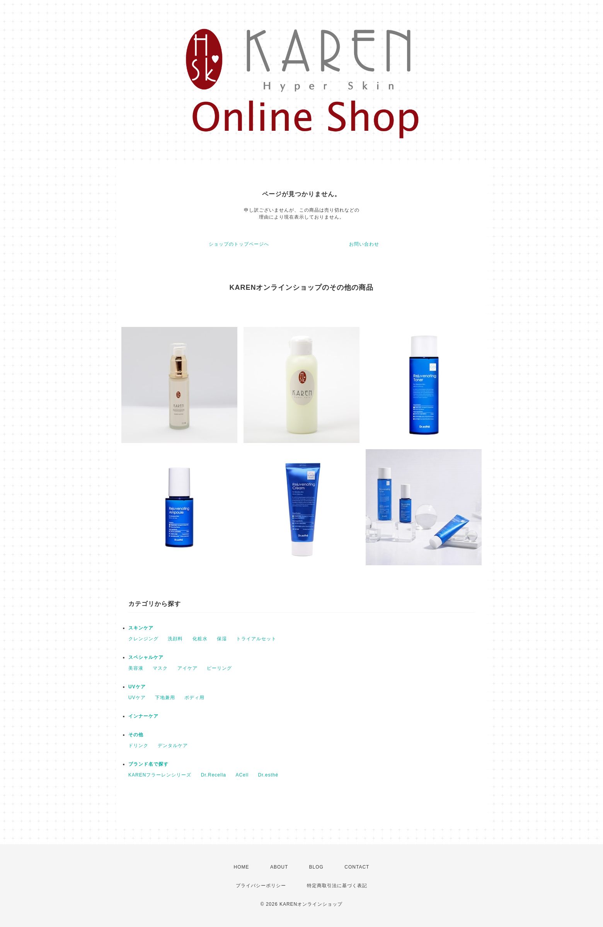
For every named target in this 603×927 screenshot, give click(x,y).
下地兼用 (165, 697)
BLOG (316, 867)
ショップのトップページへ (239, 244)
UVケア (137, 686)
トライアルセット (256, 638)
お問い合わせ (364, 244)
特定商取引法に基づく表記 (337, 885)
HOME (241, 867)
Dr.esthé (268, 775)
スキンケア (140, 628)
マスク (160, 668)
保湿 (222, 638)
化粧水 (200, 638)
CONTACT (356, 867)
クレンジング (143, 638)
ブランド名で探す (148, 764)
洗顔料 (175, 638)
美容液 (135, 668)
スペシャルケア (146, 657)
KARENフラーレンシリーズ (159, 775)
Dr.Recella (213, 775)
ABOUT (279, 867)
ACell (242, 775)
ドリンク (138, 745)
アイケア (187, 668)
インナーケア (143, 716)
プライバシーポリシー (261, 885)
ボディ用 (194, 697)
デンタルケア (173, 745)
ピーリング (219, 668)
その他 (135, 734)
